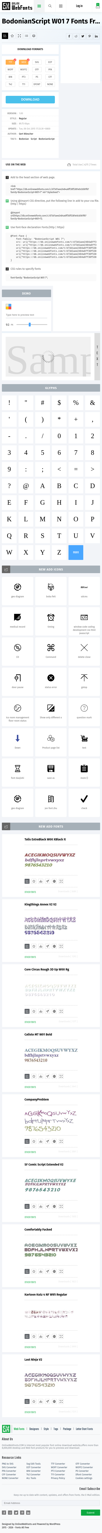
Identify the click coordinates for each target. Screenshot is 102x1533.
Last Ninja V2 (33, 1359)
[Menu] (60, 6)
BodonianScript (47, 139)
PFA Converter (9, 1471)
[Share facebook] (69, 36)
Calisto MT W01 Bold (38, 1034)
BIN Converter (33, 1471)
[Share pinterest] (89, 36)
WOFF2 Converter (84, 1467)
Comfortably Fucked (38, 1229)
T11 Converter (58, 1474)
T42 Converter (33, 1474)
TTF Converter (58, 1463)
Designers (34, 1429)
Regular (23, 118)
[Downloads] (40, 881)
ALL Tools (31, 1478)
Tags (56, 1429)
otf (37, 69)
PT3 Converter (58, 1471)
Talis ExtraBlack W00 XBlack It (45, 839)
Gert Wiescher (26, 134)
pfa (50, 69)
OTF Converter (83, 1463)
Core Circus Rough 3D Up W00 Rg (47, 969)
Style (46, 1429)
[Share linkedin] (96, 36)
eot (50, 62)
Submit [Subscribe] (90, 1512)
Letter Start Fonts (84, 1429)
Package (67, 1429)
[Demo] (19, 36)
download (30, 99)
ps (37, 77)
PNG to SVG (7, 1463)
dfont (36, 84)
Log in (79, 6)
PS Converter (82, 1471)
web (23, 62)
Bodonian (24, 139)
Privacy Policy (58, 1478)
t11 (23, 84)
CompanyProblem (37, 1099)
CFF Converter (9, 1474)
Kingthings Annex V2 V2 (41, 904)
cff (50, 77)
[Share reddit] (76, 36)
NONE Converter (10, 1478)
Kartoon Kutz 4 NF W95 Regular (46, 1294)
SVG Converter (9, 1467)
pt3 (24, 77)
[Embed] (54, 881)
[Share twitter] (83, 36)
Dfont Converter (84, 1474)
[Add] (5, 36)
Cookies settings (84, 1478)
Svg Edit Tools (33, 1463)
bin (10, 77)
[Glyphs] (26, 36)
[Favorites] (12, 36)
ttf (10, 62)
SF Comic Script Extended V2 (44, 1164)
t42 (10, 84)
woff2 (23, 69)
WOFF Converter (59, 1467)
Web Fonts (19, 1429)
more (76, 552)
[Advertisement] (81, 63)
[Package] (34, 36)
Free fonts (17, 6)
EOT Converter (33, 1467)
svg (37, 62)
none (50, 84)
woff (10, 69)
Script (34, 139)
